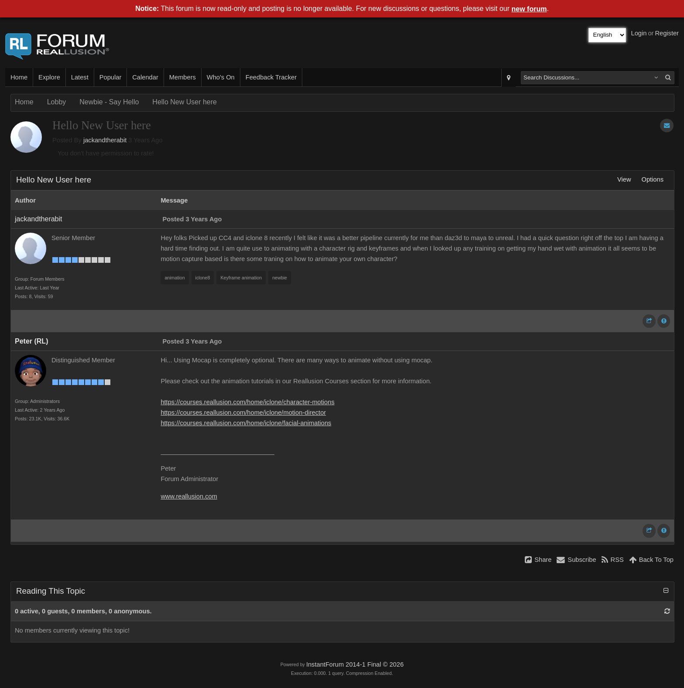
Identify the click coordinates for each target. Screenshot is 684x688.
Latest (80, 77)
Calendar (145, 77)
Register (667, 33)
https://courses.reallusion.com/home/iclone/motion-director (243, 412)
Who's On (221, 77)
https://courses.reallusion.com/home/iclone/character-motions (247, 402)
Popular (110, 77)
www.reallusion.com (189, 496)
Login (639, 33)
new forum (529, 9)
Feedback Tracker (271, 77)
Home (19, 77)
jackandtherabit (105, 140)
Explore (49, 77)
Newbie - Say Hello (109, 102)
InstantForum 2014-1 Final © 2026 (355, 664)
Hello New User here (184, 102)
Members (182, 77)
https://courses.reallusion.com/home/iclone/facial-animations (246, 423)
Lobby (56, 102)
